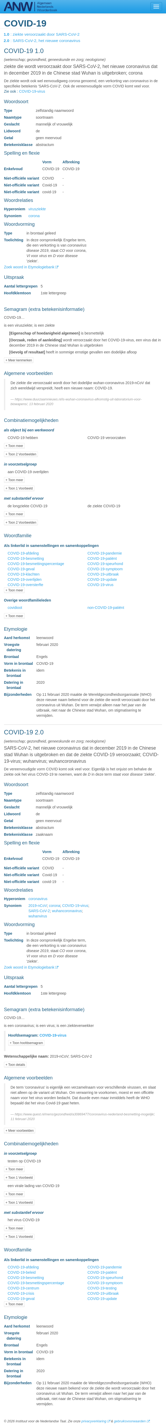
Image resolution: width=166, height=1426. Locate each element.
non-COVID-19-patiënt (106, 607)
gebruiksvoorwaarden (129, 1421)
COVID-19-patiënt (102, 558)
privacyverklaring (93, 1421)
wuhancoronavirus (67, 911)
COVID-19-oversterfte (25, 585)
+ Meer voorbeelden (20, 1130)
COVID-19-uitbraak (103, 574)
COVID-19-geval (21, 569)
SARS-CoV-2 (39, 911)
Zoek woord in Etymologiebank (29, 267)
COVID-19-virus (32, 91)
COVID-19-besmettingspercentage (36, 564)
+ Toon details (15, 1065)
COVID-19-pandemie (105, 553)
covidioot (15, 607)
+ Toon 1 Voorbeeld (19, 488)
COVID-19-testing (102, 1288)
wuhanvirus (37, 916)
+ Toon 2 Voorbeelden (21, 454)
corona (34, 216)
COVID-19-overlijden (25, 579)
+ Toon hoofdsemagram (26, 1043)
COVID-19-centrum (23, 1288)
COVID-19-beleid (22, 1272)
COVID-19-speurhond (105, 564)
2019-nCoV (37, 905)
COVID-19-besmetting (26, 558)
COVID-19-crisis (21, 1293)
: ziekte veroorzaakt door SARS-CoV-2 (45, 34)
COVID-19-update (102, 579)
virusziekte (37, 209)
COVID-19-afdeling (23, 553)
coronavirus (37, 899)
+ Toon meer (14, 446)
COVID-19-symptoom (105, 569)
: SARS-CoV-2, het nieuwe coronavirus (45, 40)
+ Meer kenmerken (19, 360)
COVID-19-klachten (23, 574)
